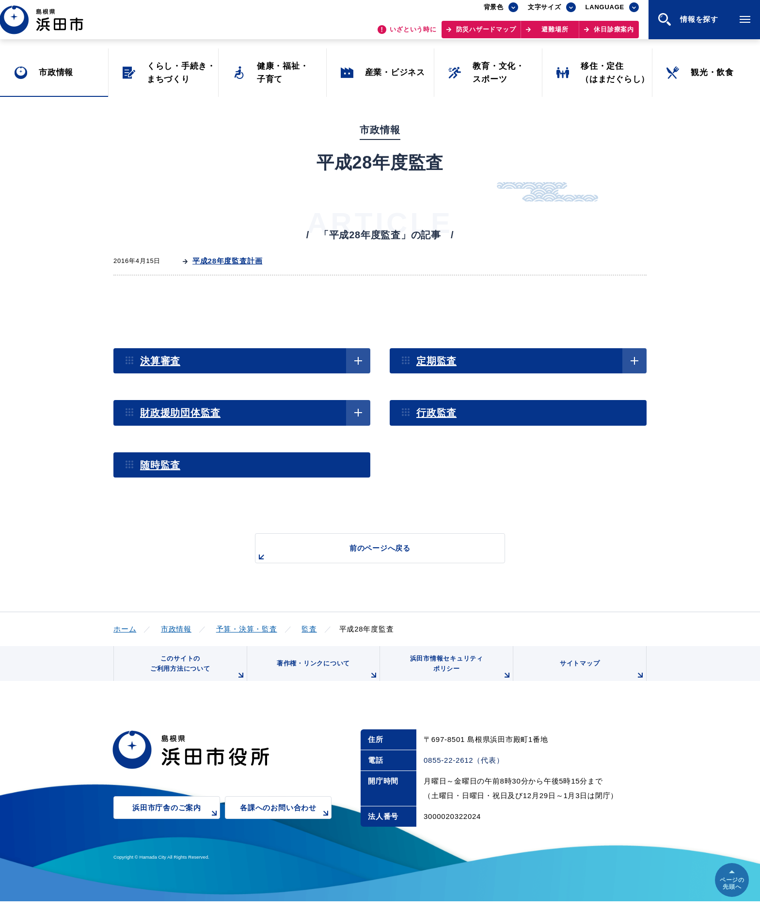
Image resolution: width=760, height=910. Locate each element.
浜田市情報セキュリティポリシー (459, 673)
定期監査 (436, 360)
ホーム (124, 629)
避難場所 (554, 34)
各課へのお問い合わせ (286, 823)
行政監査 (436, 412)
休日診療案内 (614, 34)
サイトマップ (601, 676)
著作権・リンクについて (325, 676)
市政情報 (176, 629)
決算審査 (160, 360)
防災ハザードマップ (486, 34)
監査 (309, 629)
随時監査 (160, 465)
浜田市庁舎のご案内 (176, 823)
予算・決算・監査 (246, 629)
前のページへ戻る (369, 553)
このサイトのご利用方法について (196, 673)
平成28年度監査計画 (227, 261)
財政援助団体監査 (180, 412)
